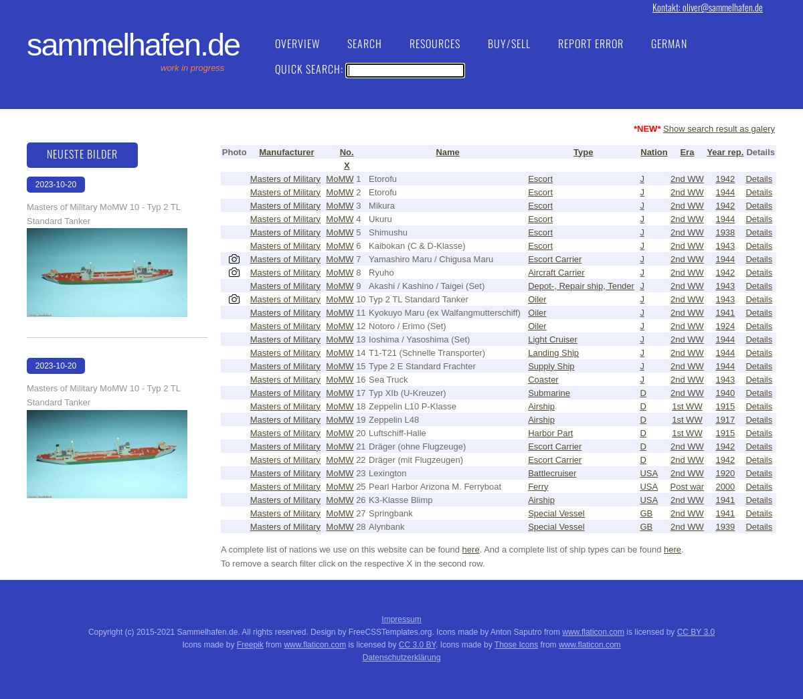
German (669, 43)
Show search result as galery (719, 129)
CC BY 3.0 (696, 632)
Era (687, 152)
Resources (435, 43)
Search (364, 43)
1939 (725, 527)
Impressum (401, 619)
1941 (725, 313)
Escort (540, 179)
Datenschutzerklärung (402, 657)
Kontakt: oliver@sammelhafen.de (707, 7)
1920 (725, 473)
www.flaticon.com (593, 632)
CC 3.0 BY (417, 645)
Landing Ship (553, 353)
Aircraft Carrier (556, 273)
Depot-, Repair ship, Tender (581, 286)
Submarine (549, 393)
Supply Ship (551, 366)
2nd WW (687, 179)
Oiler (537, 299)
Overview (297, 43)
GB (646, 513)
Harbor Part (550, 433)
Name (447, 152)
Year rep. (725, 152)
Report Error (591, 43)
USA (649, 473)
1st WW (687, 406)
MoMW (339, 179)
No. (347, 152)
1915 (725, 406)
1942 (725, 179)
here (471, 549)
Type (583, 152)
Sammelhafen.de (133, 44)
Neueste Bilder (82, 154)
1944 (725, 192)
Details (758, 179)
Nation (653, 152)
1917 (725, 420)
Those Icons (516, 645)
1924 (725, 326)
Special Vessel (556, 513)
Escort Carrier (555, 259)
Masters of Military (285, 179)
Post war (688, 487)
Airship (541, 406)
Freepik (250, 645)
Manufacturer (286, 152)
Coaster (543, 380)
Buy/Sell (509, 43)
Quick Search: (369, 69)
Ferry (538, 487)
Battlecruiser (552, 473)
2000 (725, 487)
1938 (725, 232)
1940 (725, 393)
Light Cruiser (552, 339)
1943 (725, 246)
